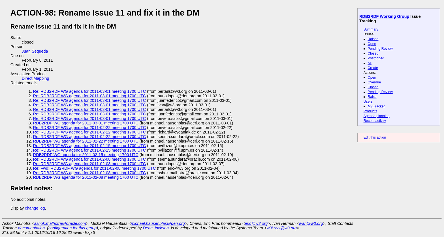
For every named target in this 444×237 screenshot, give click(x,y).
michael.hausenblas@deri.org (158, 223)
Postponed (376, 58)
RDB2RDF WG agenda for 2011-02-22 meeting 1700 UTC (85, 141)
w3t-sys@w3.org (281, 228)
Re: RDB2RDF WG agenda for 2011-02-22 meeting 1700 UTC (89, 127)
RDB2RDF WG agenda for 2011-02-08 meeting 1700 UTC (85, 177)
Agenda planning (377, 116)
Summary (371, 29)
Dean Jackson (156, 228)
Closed (373, 53)
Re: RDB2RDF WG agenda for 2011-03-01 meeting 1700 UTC (89, 91)
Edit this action (375, 137)
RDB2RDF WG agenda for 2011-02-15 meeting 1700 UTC (85, 154)
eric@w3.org (256, 223)
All (370, 63)
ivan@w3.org (311, 223)
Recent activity (375, 121)
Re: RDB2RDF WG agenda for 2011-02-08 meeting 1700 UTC (89, 159)
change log (35, 208)
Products (370, 111)
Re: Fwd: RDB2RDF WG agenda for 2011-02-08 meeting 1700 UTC (94, 168)
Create (373, 68)
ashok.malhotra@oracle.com (60, 223)
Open (372, 44)
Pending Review (380, 49)
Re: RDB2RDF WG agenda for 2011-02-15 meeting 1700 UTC (89, 145)
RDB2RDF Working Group (384, 16)
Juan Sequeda (35, 51)
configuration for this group (72, 228)
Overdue (374, 82)
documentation (31, 228)
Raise (372, 97)
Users (368, 102)
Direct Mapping (35, 78)
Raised (373, 39)
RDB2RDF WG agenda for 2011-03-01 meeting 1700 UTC (85, 123)
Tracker (376, 106)
